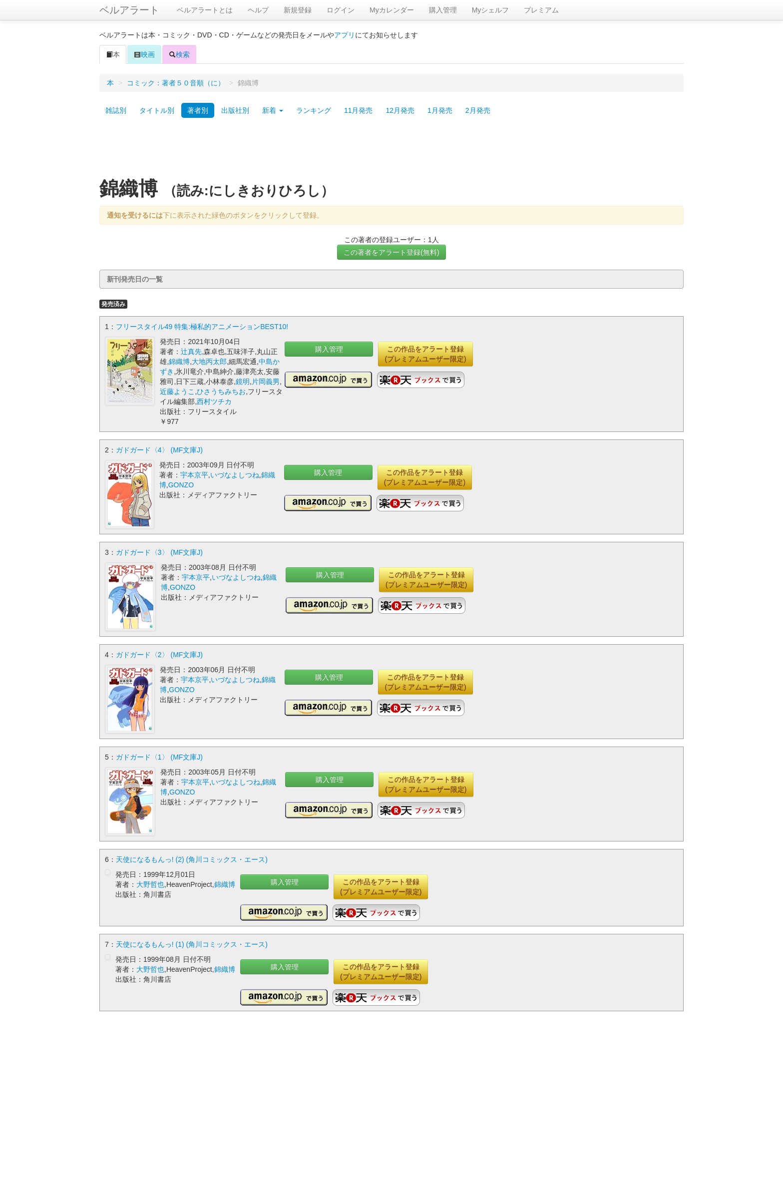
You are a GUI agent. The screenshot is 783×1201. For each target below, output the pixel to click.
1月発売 (439, 110)
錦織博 (179, 362)
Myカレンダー (392, 10)
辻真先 (191, 352)
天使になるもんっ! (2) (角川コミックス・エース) (192, 859)
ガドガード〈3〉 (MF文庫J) (159, 552)
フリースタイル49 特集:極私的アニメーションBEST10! (202, 327)
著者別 (197, 110)
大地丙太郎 (209, 362)
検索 (179, 54)
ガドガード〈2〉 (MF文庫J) (159, 655)
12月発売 (400, 110)
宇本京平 (194, 475)
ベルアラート (129, 9)
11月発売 (358, 110)
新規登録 (298, 10)
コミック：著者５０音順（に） (176, 83)
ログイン (341, 10)
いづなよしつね (234, 475)
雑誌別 (115, 110)
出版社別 (235, 110)
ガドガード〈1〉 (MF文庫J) (159, 757)
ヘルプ (258, 10)
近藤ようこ (177, 392)
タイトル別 (156, 110)
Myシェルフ (490, 10)
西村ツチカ (214, 401)
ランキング (313, 110)
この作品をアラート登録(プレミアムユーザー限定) (425, 354)
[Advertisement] (391, 151)
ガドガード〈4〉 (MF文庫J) (159, 450)
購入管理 (443, 10)
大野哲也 (150, 884)
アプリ (344, 35)
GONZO (181, 485)
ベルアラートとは (205, 10)
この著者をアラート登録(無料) (391, 252)
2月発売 (477, 110)
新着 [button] (272, 110)
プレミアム (541, 10)
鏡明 (243, 382)
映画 (144, 54)
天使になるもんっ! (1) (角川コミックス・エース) (192, 944)
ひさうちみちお (221, 392)
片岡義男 (266, 382)
